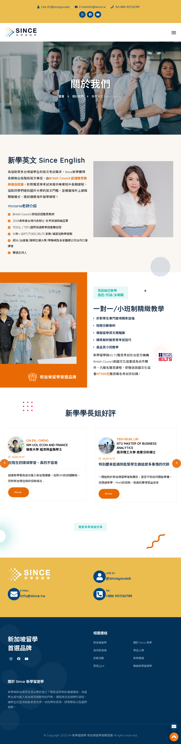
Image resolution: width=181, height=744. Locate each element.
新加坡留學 (100, 642)
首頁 (61, 97)
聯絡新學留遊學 (143, 665)
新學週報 (139, 657)
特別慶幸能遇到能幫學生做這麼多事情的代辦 (134, 465)
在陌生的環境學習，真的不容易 (33, 463)
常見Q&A (99, 665)
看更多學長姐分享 (90, 528)
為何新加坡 (100, 649)
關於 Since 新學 (143, 642)
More (18, 493)
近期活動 (99, 657)
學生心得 (139, 649)
